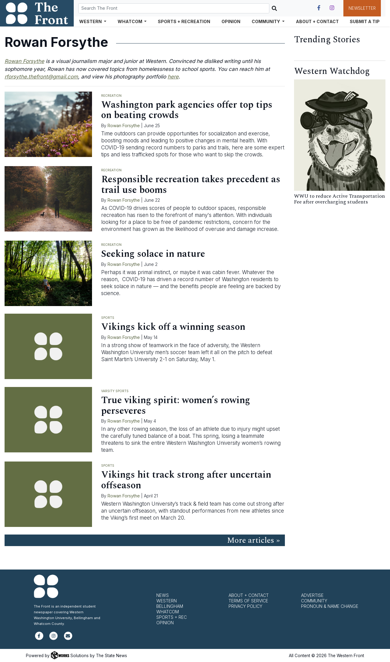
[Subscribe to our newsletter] (68, 638)
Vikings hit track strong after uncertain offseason (186, 480)
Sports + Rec (171, 617)
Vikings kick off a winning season (173, 327)
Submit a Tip (365, 21)
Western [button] (91, 21)
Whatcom (167, 611)
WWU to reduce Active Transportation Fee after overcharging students (339, 199)
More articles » (253, 540)
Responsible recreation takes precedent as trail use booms (190, 184)
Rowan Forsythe (124, 125)
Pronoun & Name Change (329, 606)
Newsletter (362, 8)
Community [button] (266, 21)
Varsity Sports (115, 391)
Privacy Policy (245, 606)
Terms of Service (248, 600)
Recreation (111, 95)
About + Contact (317, 21)
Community (314, 600)
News (162, 595)
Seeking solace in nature (153, 254)
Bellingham (169, 606)
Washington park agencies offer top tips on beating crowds (186, 110)
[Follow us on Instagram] (332, 8)
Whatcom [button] (130, 21)
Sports (107, 317)
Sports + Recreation (184, 21)
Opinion (231, 21)
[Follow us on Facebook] (319, 8)
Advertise (312, 595)
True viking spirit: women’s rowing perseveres (175, 405)
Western (166, 600)
